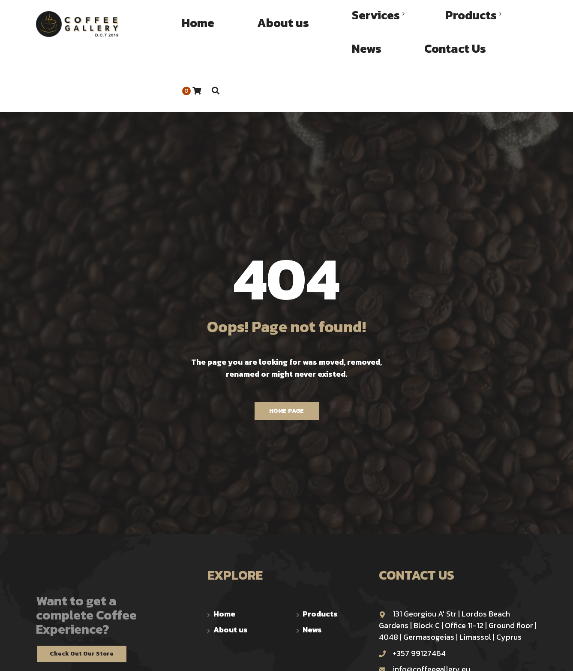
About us (230, 565)
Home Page (286, 346)
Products (320, 550)
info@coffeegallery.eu (424, 605)
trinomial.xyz (247, 656)
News (312, 565)
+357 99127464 (412, 589)
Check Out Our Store (82, 589)
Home (224, 550)
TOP (532, 657)
